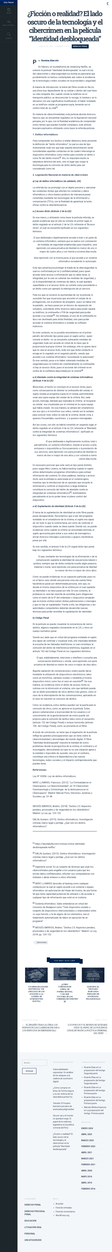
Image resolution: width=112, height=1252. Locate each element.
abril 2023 (86, 1134)
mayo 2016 (86, 1176)
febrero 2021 (88, 1164)
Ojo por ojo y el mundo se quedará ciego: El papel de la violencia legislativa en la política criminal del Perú (87, 1029)
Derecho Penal (80, 46)
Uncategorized (33, 1240)
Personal (29, 1234)
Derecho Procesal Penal (34, 1213)
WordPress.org (62, 1215)
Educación (30, 1221)
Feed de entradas (64, 1208)
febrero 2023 (88, 1146)
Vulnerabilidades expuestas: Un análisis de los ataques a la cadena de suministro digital (38, 993)
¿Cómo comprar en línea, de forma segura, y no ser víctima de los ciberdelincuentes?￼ (67, 993)
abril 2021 (86, 1152)
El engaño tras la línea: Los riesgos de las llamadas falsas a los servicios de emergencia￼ (41, 1027)
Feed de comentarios (65, 1211)
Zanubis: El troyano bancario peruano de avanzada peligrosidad (93, 992)
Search (8, 36)
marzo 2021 (87, 1158)
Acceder (59, 1204)
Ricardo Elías (90, 1067)
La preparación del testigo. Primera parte (95, 1090)
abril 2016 (86, 1183)
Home (8, 11)
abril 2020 (86, 1170)
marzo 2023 (87, 1140)
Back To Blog (8, 23)
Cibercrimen (41, 942)
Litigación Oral (33, 1227)
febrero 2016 (88, 1189)
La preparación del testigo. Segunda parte (95, 1070)
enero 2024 (87, 1128)
